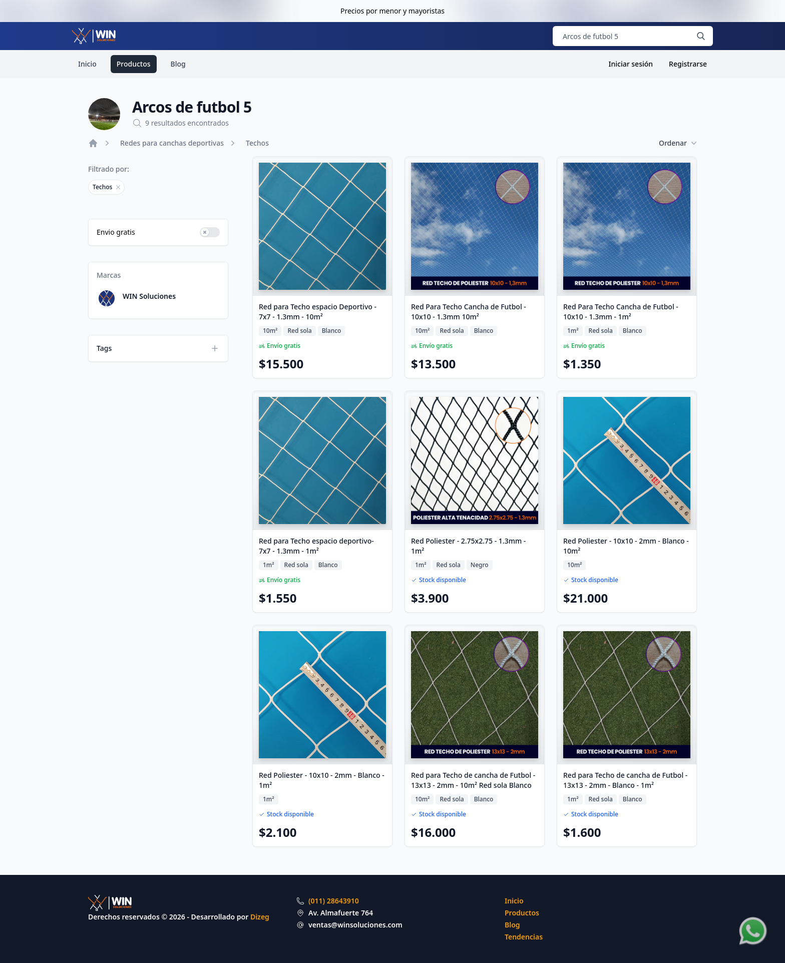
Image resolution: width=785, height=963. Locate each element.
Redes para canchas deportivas (172, 143)
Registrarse (688, 64)
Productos (134, 64)
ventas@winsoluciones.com (355, 924)
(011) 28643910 (333, 900)
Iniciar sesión (631, 64)
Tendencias (524, 936)
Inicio (87, 64)
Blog (178, 64)
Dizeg (259, 916)
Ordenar (678, 143)
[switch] (210, 232)
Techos (257, 143)
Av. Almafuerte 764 (340, 912)
